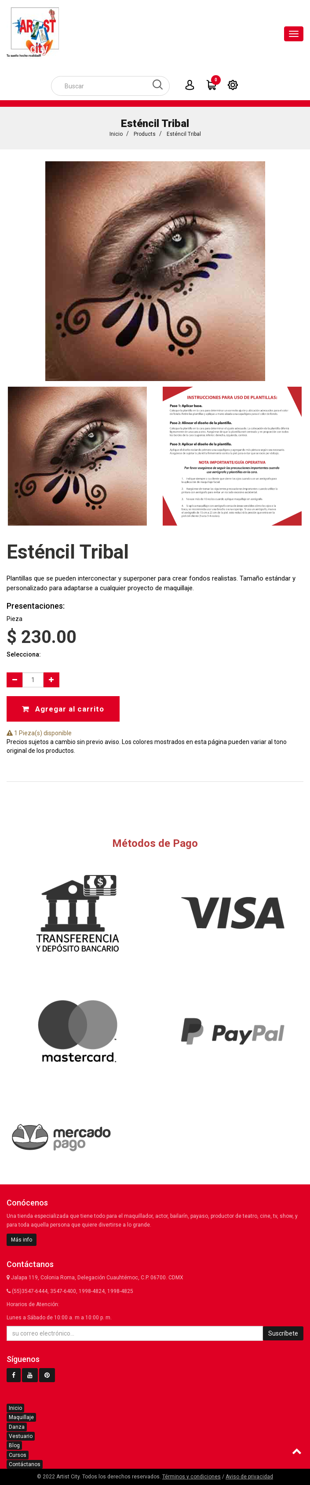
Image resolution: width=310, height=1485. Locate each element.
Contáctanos (24, 1464)
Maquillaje (21, 1417)
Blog (14, 1445)
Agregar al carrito (63, 707)
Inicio (116, 134)
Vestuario (21, 1436)
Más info (21, 1240)
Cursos (17, 1455)
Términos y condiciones (191, 1477)
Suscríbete (283, 1333)
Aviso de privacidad (249, 1477)
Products (145, 134)
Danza (17, 1427)
